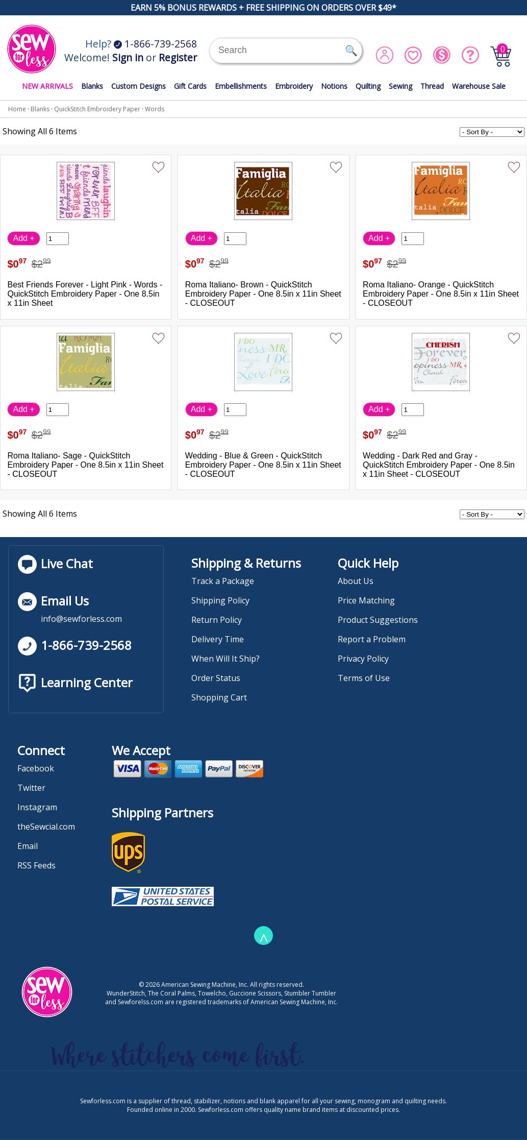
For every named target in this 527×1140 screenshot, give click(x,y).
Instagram (37, 807)
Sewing (400, 86)
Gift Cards (190, 86)
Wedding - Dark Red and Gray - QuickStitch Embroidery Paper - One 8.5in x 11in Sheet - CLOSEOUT (439, 464)
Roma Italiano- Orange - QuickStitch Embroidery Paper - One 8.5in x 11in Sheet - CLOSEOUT (441, 293)
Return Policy (216, 619)
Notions (334, 86)
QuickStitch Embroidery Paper (97, 109)
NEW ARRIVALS (47, 86)
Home (17, 109)
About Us (355, 581)
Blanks (92, 86)
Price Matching (366, 600)
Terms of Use (364, 678)
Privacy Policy (363, 658)
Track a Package (222, 581)
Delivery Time (217, 639)
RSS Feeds (36, 865)
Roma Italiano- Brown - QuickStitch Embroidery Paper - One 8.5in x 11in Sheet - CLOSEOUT (263, 293)
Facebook (35, 768)
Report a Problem (372, 639)
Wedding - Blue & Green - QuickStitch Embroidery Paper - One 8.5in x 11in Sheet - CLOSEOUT (263, 464)
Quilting (368, 86)
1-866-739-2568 (155, 44)
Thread (432, 86)
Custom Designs (138, 86)
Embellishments (241, 86)
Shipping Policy (220, 600)
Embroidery (294, 86)
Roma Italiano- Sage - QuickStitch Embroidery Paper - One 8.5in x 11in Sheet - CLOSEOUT (85, 464)
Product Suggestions (378, 619)
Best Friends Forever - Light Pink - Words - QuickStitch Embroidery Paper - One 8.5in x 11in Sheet (84, 293)
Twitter (31, 787)
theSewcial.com (46, 826)
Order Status (215, 678)
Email (27, 846)
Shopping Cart (219, 697)
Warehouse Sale (479, 86)
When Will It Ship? (225, 658)
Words (154, 109)
